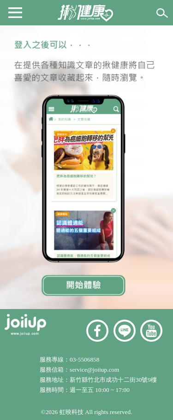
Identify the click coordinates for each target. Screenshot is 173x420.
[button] (15, 12)
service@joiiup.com (95, 369)
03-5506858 (84, 359)
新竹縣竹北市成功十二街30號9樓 (113, 379)
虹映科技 (72, 411)
